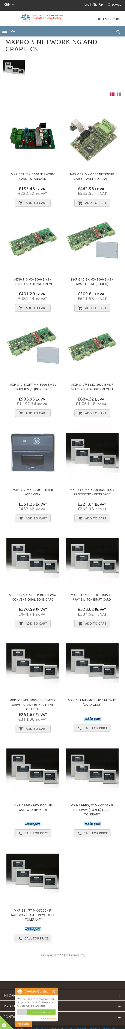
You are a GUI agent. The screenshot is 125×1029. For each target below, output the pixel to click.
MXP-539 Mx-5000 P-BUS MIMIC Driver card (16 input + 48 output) (32, 704)
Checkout (114, 4)
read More (24, 1024)
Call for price (92, 728)
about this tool (48, 1018)
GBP (9, 4)
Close (54, 991)
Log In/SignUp (93, 4)
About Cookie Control (19, 991)
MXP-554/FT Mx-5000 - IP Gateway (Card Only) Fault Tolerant (33, 915)
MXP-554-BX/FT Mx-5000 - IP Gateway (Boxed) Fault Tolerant (92, 810)
